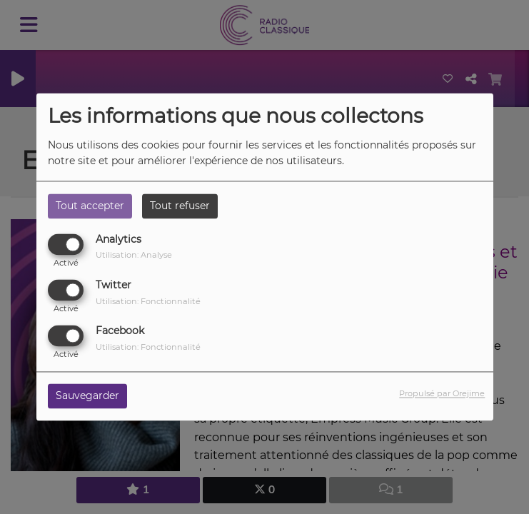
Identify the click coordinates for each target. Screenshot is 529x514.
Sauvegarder (87, 396)
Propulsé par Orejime (442, 394)
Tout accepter (90, 205)
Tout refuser (180, 205)
